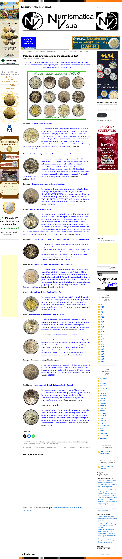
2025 (101, 309)
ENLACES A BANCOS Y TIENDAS (106, 467)
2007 (101, 354)
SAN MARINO (103, 436)
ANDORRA (102, 381)
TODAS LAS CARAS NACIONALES (105, 452)
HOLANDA (102, 413)
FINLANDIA (102, 406)
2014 (101, 337)
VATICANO (102, 438)
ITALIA (101, 418)
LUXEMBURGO (103, 426)
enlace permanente (52, 443)
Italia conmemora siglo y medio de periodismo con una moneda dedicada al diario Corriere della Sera (107, 540)
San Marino (32, 443)
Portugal (25, 443)
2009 (101, 349)
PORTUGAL (102, 433)
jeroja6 (42, 58)
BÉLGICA (102, 386)
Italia (78, 442)
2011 (101, 344)
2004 (101, 362)
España (59, 442)
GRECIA (101, 411)
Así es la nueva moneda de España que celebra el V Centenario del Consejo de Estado (108, 490)
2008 (101, 352)
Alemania (42, 442)
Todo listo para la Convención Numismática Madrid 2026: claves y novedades (107, 518)
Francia (70, 442)
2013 (101, 339)
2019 (101, 324)
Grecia (75, 442)
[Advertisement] (9, 286)
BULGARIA (102, 388)
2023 (101, 314)
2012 (101, 342)
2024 (101, 312)
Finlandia (64, 442)
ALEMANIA (102, 378)
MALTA (101, 428)
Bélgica (48, 442)
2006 (101, 357)
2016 (101, 332)
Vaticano (38, 443)
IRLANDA (102, 416)
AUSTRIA (102, 383)
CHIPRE (101, 391)
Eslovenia (53, 442)
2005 (101, 359)
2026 (101, 307)
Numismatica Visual (36, 7)
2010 (101, 347)
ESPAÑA (101, 401)
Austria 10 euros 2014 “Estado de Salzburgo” (77, 51)
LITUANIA (102, 423)
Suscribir (102, 115)
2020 (101, 322)
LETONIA (102, 421)
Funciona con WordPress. (105, 554)
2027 (101, 304)
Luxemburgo (84, 442)
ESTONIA (102, 403)
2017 (101, 329)
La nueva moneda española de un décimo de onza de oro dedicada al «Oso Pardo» (107, 535)
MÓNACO (102, 431)
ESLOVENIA (102, 398)
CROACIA (102, 393)
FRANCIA (102, 408)
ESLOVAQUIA (103, 396)
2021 (101, 319)
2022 (101, 317)
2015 (101, 334)
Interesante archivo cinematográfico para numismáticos (39, 51)
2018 (101, 327)
